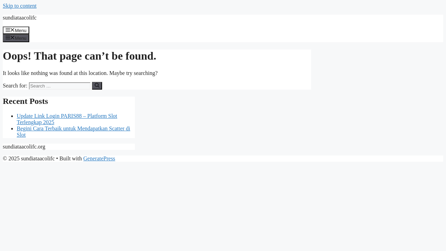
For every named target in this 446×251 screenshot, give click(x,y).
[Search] (97, 86)
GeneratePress (99, 158)
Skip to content (20, 6)
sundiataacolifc (20, 18)
